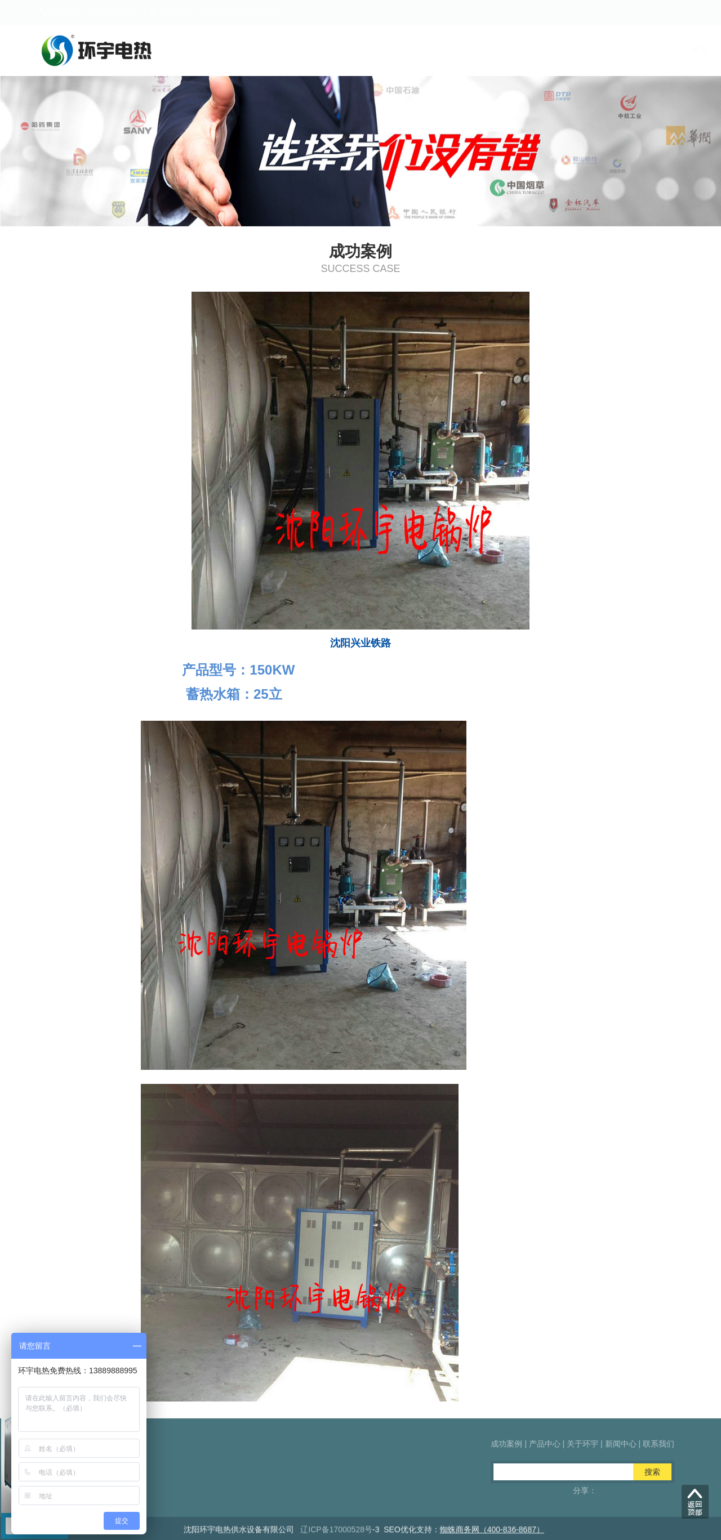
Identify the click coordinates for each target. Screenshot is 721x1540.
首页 (330, 50)
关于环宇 (518, 50)
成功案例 (387, 50)
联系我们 (649, 50)
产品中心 (453, 50)
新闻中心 (583, 50)
